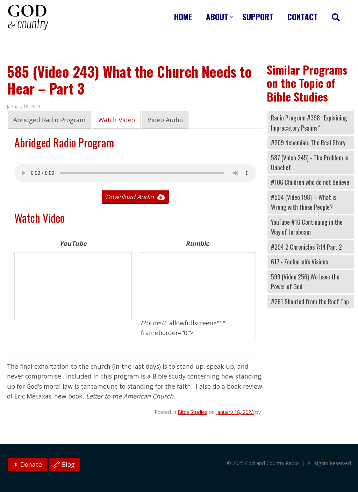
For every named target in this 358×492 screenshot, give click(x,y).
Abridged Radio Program (49, 120)
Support (257, 17)
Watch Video (116, 120)
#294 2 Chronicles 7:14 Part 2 (306, 246)
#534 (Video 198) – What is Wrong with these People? (303, 202)
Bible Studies (192, 412)
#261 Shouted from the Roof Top (310, 301)
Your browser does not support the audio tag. (135, 173)
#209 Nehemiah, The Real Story (308, 142)
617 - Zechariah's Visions (299, 261)
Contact (302, 17)
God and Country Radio (28, 18)
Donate (27, 464)
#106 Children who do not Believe (310, 182)
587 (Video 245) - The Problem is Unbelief (309, 162)
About (217, 17)
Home (183, 17)
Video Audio (165, 120)
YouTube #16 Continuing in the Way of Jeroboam (307, 226)
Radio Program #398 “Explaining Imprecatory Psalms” (309, 122)
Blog (64, 464)
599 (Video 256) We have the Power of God (305, 281)
